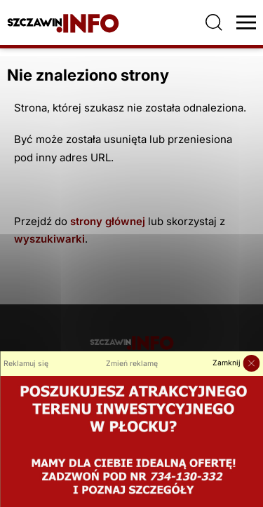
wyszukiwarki (49, 238)
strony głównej (107, 221)
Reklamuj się (26, 363)
